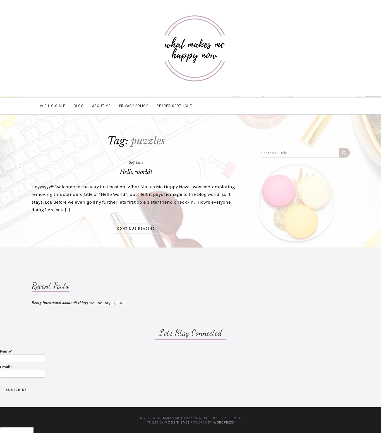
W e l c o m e (52, 106)
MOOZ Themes (177, 422)
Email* (22, 371)
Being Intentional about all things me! (63, 303)
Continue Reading (136, 228)
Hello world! (136, 172)
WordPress (224, 422)
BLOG (79, 106)
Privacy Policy (133, 106)
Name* (22, 355)
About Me (101, 106)
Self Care (136, 162)
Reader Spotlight (174, 106)
